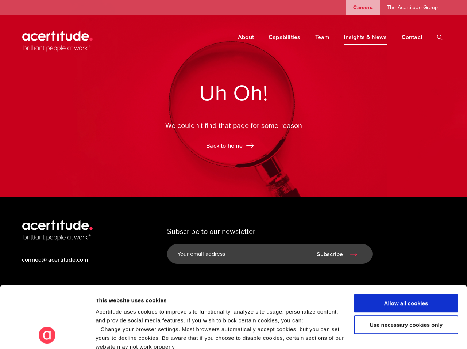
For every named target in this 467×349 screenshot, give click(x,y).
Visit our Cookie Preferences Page (148, 298)
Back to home (224, 145)
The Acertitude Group (412, 7)
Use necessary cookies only (406, 267)
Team (322, 37)
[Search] (439, 37)
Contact (412, 37)
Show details (113, 334)
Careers (362, 7)
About (246, 37)
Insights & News (365, 37)
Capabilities (285, 37)
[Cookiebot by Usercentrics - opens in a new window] (47, 334)
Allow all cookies (406, 245)
